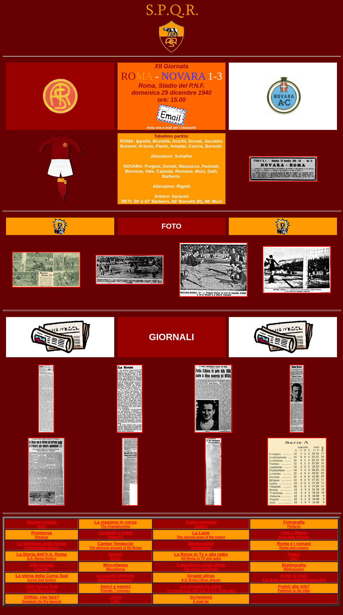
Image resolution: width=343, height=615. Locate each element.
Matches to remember (115, 580)
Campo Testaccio (115, 543)
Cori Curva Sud (42, 586)
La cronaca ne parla (201, 586)
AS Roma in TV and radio (201, 558)
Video (294, 554)
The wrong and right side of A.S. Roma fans (200, 591)
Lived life (42, 569)
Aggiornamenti (201, 522)
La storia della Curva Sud (41, 575)
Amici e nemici (115, 586)
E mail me (201, 601)
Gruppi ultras (201, 575)
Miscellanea (115, 564)
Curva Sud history (41, 580)
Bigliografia (294, 564)
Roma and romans (293, 548)
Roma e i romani (294, 543)
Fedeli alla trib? (294, 586)
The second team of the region (201, 537)
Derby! (115, 554)
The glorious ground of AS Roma (115, 548)
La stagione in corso (115, 522)
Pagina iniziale (41, 522)
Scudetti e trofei (115, 532)
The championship (115, 526)
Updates (200, 526)
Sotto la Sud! (293, 575)
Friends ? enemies (115, 591)
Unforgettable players (41, 548)
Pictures (293, 526)
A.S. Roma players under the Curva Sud (294, 580)
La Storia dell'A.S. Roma (41, 554)
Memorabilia (201, 543)
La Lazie (200, 532)
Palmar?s (115, 537)
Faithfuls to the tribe (294, 591)
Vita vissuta (41, 564)
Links (115, 597)
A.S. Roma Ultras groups (201, 580)
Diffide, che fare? (41, 597)
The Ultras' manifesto (201, 569)
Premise (41, 537)
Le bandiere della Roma (41, 543)
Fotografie (294, 522)
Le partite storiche (115, 575)
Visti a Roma (294, 532)
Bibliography (294, 569)
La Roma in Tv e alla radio (201, 554)
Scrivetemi (201, 597)
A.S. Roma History (41, 558)
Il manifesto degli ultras (201, 564)
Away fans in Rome (294, 537)
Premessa (41, 532)
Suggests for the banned (41, 601)
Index (41, 526)
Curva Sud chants (41, 591)
